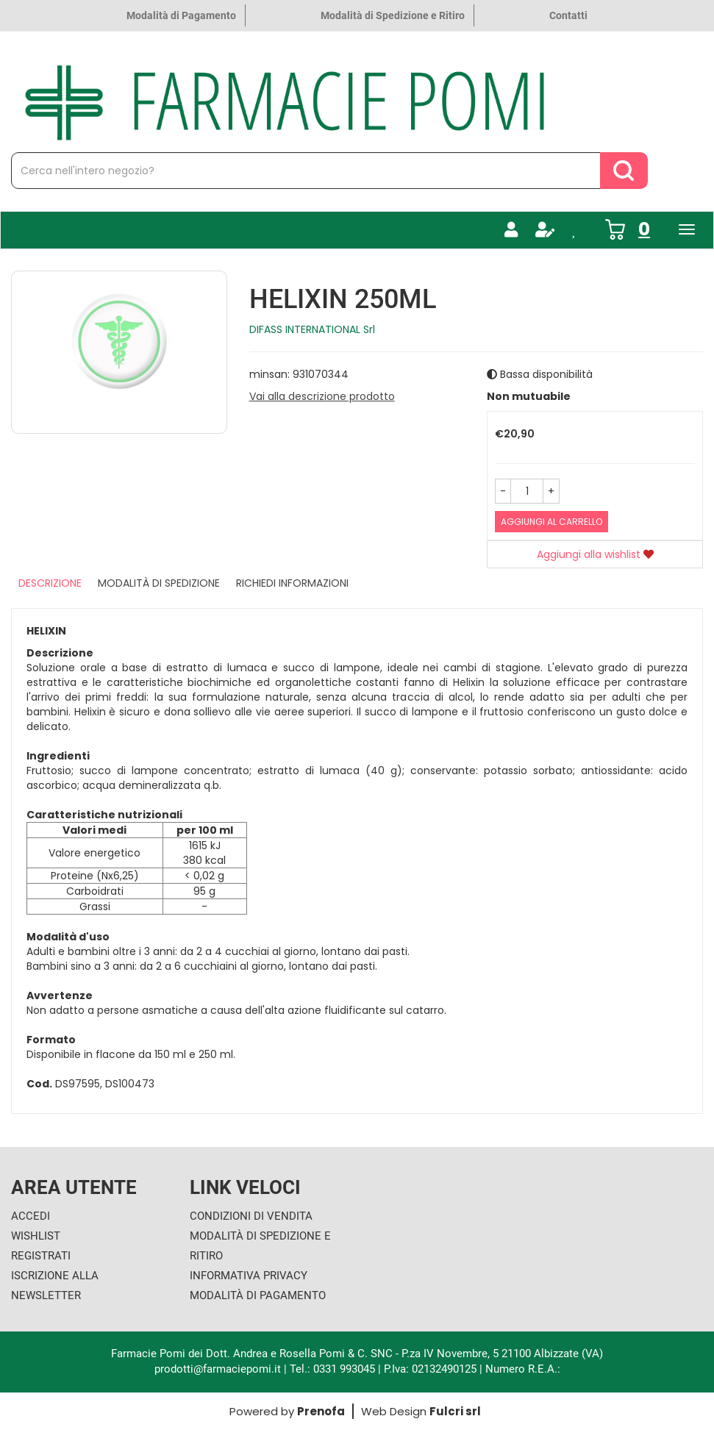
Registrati (41, 1255)
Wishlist (35, 1236)
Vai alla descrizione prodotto (322, 396)
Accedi (30, 1216)
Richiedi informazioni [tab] (292, 583)
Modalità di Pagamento (181, 15)
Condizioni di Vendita (251, 1216)
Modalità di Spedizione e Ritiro (393, 15)
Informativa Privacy (248, 1275)
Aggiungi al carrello (551, 521)
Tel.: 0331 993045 (332, 1369)
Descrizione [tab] (50, 583)
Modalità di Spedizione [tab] (159, 583)
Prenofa (321, 1411)
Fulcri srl (455, 1411)
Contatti (568, 15)
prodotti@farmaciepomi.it (219, 1369)
